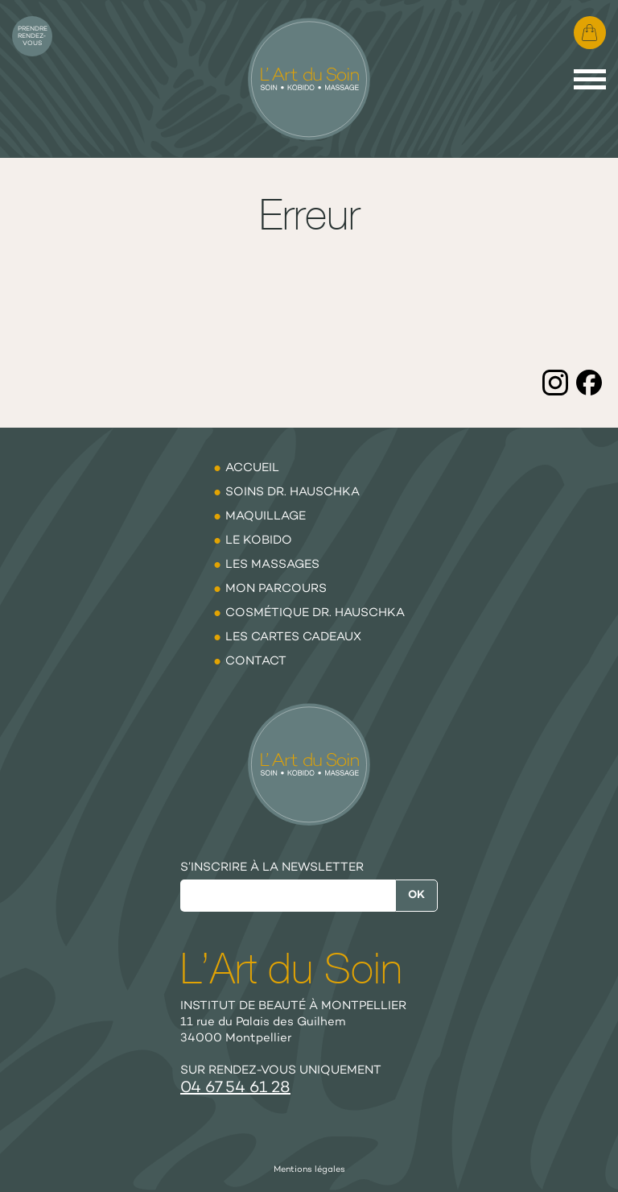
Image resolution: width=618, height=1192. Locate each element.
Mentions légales (309, 1169)
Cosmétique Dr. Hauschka (315, 612)
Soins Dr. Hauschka (292, 492)
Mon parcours (276, 588)
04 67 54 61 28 (235, 1088)
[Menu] (590, 79)
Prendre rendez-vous (32, 36)
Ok (416, 895)
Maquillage (265, 516)
